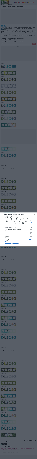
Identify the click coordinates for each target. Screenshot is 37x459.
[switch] (30, 229)
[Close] (35, 214)
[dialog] (18, 229)
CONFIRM (11, 243)
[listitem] (18, 227)
